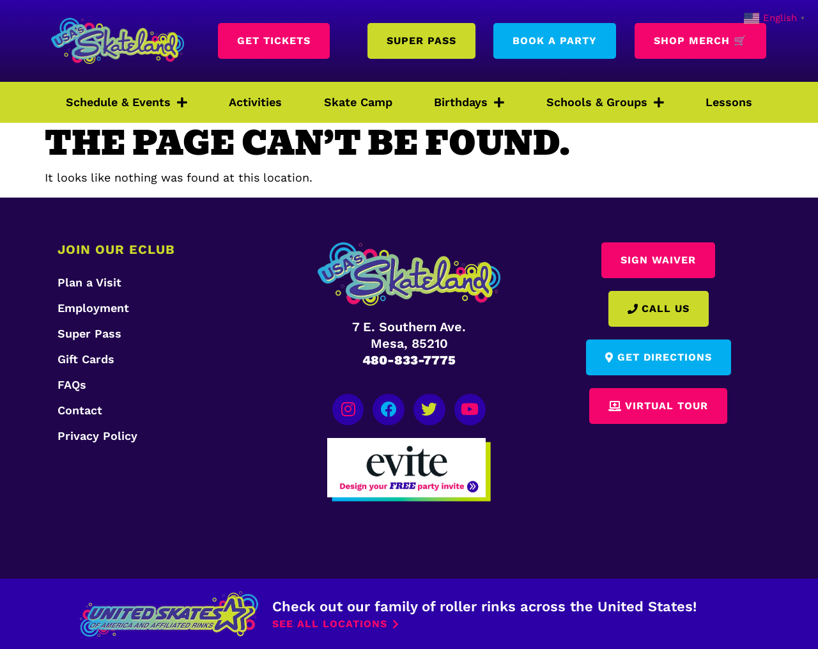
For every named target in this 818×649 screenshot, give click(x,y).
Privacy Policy (97, 435)
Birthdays (469, 102)
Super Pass (89, 333)
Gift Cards (86, 359)
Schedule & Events (126, 102)
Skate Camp (358, 102)
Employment (93, 308)
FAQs (72, 384)
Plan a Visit (89, 282)
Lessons (729, 102)
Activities (255, 102)
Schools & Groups (605, 102)
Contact (80, 410)
